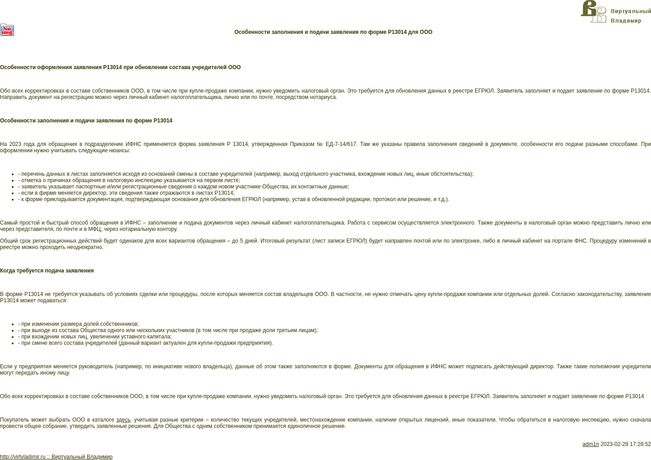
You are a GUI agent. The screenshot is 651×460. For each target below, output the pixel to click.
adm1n (591, 444)
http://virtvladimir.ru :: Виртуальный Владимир (56, 457)
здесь (123, 420)
